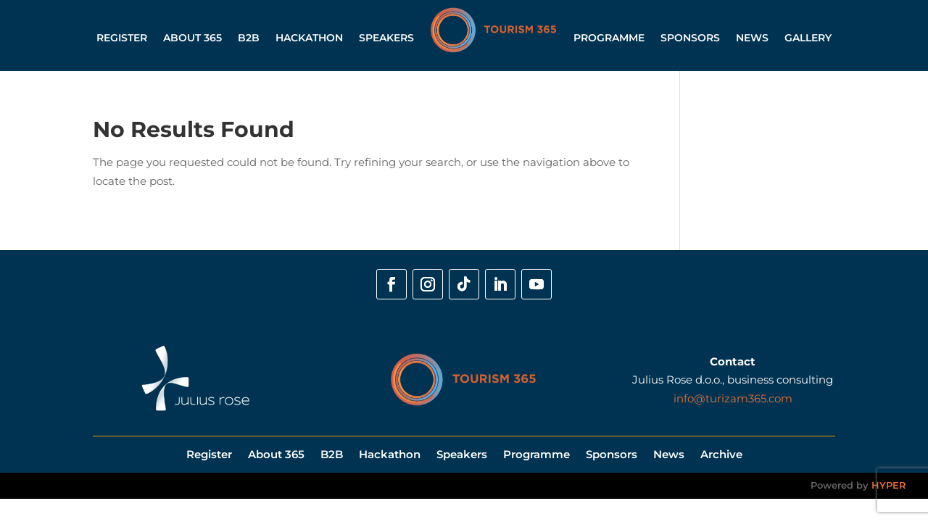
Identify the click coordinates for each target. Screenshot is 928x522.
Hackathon (309, 37)
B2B (249, 37)
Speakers (386, 37)
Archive (721, 453)
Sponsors (690, 37)
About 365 (192, 37)
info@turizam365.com (733, 398)
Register (121, 37)
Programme (609, 37)
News (752, 37)
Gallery (808, 37)
